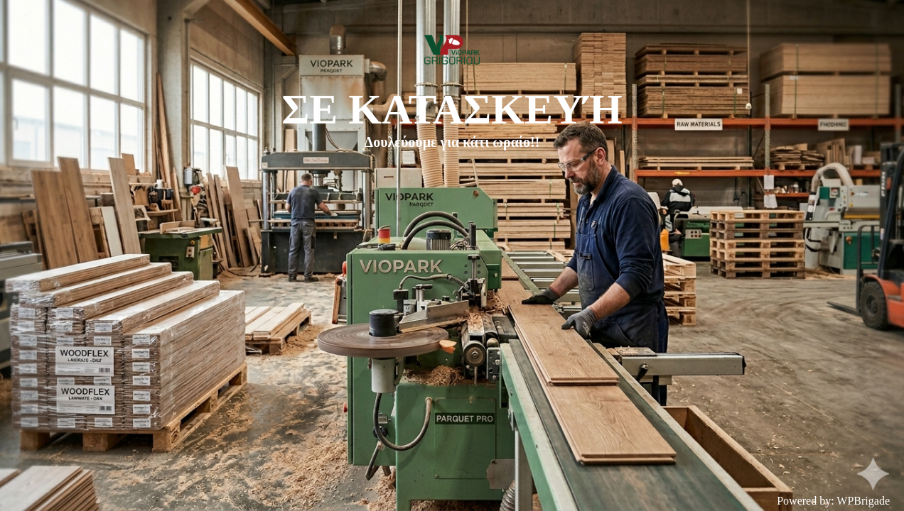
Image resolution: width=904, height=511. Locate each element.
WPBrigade (863, 501)
